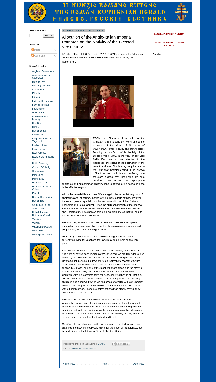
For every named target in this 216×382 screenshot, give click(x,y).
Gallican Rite (38, 112)
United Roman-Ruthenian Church (41, 213)
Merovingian (38, 149)
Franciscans (38, 109)
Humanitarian (39, 131)
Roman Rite (38, 201)
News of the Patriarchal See (83, 348)
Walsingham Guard (42, 227)
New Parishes (39, 153)
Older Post (138, 363)
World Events (39, 230)
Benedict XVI (38, 81)
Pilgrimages (38, 179)
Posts (35, 50)
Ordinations (38, 171)
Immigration (38, 134)
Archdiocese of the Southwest (41, 76)
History (35, 127)
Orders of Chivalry (41, 167)
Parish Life (37, 175)
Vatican (36, 223)
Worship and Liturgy (42, 234)
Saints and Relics (41, 205)
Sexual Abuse (39, 208)
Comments (38, 55)
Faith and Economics (42, 101)
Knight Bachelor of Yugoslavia (41, 140)
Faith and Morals (40, 105)
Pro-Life (36, 193)
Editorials (36, 93)
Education (37, 97)
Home (104, 363)
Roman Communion (42, 197)
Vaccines (36, 219)
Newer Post (69, 363)
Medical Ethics (39, 145)
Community (38, 89)
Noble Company (40, 163)
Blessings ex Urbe (41, 85)
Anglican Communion (43, 71)
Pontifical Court (40, 182)
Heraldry (36, 123)
